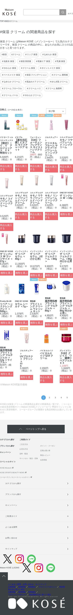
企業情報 (11, 587)
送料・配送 (23, 454)
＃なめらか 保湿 (49, 54)
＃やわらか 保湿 (9, 68)
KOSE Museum (5, 468)
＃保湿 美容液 (25, 61)
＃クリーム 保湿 (28, 68)
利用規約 (32, 587)
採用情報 (22, 587)
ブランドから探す (7, 446)
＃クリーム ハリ (34, 88)
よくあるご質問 (14, 584)
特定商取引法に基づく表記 (40, 595)
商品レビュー (45, 455)
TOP (2, 21)
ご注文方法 (23, 444)
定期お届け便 (45, 450)
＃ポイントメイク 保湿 (50, 68)
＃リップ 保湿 (31, 54)
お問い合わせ (11, 538)
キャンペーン (5, 452)
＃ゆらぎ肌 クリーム (58, 82)
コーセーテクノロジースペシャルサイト (15, 477)
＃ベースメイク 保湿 (11, 75)
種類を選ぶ (66, 214)
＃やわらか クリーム (32, 95)
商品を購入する (6, 168)
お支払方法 (23, 449)
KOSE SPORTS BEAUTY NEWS (12, 472)
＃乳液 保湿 (60, 61)
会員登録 (43, 460)
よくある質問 (11, 527)
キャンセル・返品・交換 (28, 458)
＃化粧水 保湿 (8, 61)
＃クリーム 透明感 (59, 75)
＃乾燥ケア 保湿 (43, 61)
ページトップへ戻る (36, 429)
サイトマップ (11, 549)
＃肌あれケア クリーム (35, 82)
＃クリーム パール (10, 95)
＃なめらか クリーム (11, 82)
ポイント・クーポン (47, 446)
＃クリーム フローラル (12, 88)
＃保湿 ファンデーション (36, 75)
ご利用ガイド (24, 440)
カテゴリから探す (7, 440)
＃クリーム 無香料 (53, 88)
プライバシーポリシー (47, 587)
